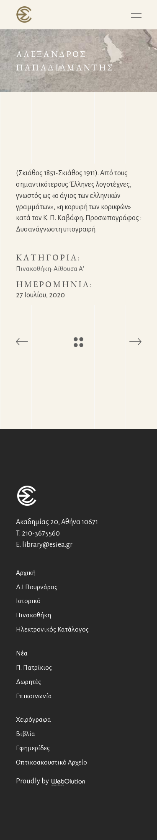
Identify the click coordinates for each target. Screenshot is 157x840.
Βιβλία (25, 733)
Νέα (22, 653)
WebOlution (68, 782)
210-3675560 (41, 533)
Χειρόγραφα (33, 719)
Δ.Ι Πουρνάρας (36, 586)
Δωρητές (28, 681)
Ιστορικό (28, 600)
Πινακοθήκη (33, 615)
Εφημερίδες (33, 748)
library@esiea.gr (47, 545)
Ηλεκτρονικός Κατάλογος (52, 629)
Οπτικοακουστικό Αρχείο (51, 762)
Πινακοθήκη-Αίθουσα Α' (50, 268)
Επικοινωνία (34, 696)
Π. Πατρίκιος (34, 667)
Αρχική (26, 572)
